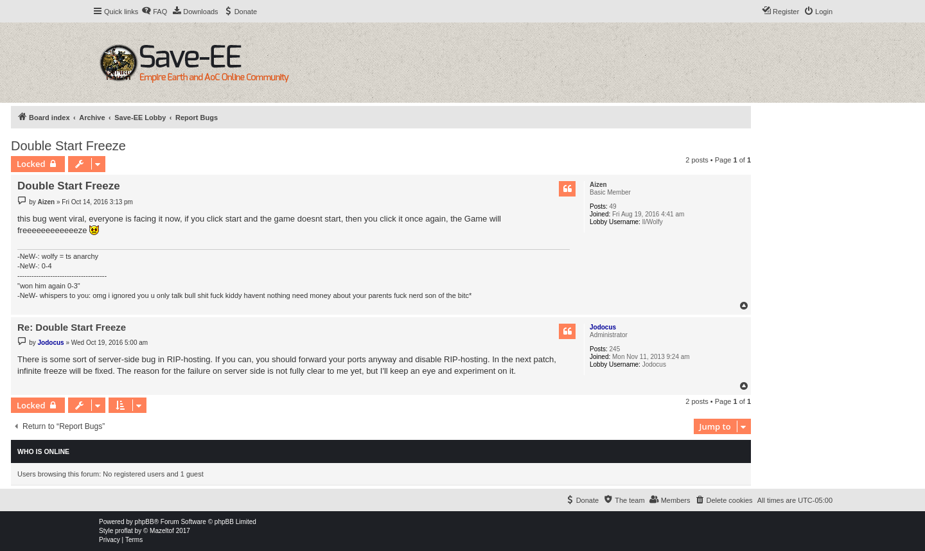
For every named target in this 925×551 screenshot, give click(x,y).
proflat (124, 530)
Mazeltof (162, 530)
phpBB (144, 521)
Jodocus (603, 327)
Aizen (598, 184)
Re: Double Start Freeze (71, 327)
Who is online (43, 451)
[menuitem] (154, 11)
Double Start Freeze (68, 146)
